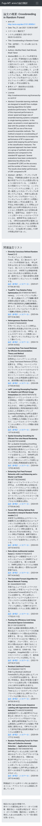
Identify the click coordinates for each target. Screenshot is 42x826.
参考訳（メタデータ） (21, 284)
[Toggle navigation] (37, 3)
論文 (10, 284)
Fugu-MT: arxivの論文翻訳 (15, 3)
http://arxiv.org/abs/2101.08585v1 (21, 24)
